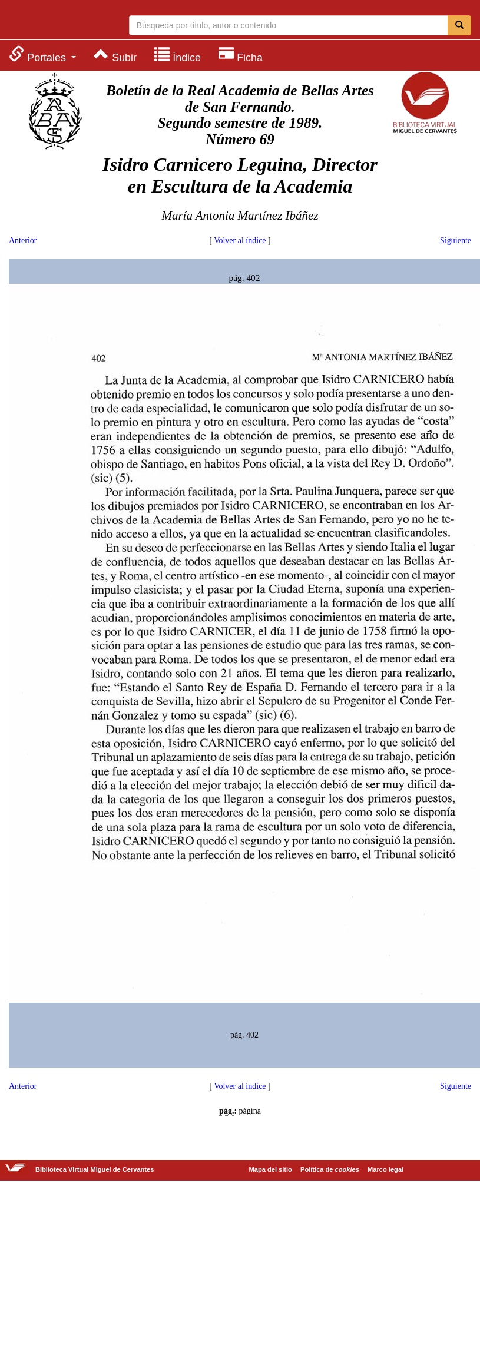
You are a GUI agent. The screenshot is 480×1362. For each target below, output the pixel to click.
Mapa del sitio (270, 1169)
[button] (42, 54)
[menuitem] (42, 54)
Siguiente (455, 240)
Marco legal (385, 1169)
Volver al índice (240, 240)
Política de (329, 1169)
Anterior (23, 240)
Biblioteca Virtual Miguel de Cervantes (56, 21)
